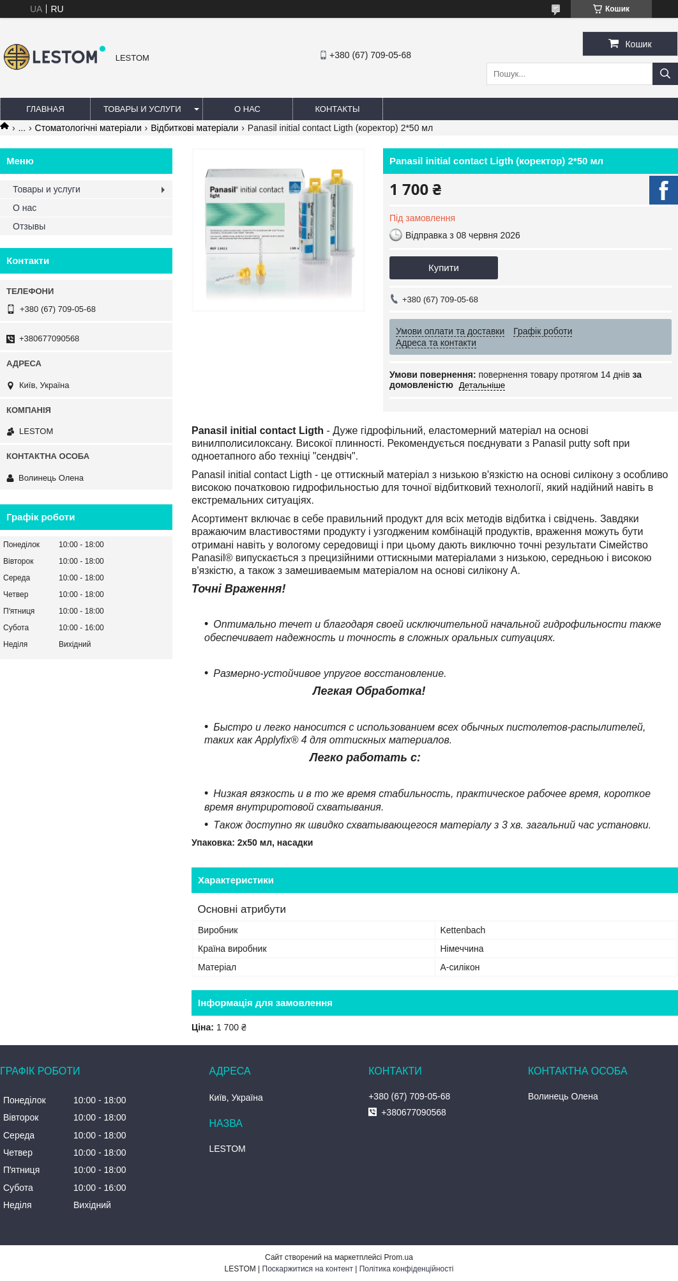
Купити (443, 267)
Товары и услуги (142, 109)
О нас (247, 109)
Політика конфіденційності (406, 1268)
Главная (45, 109)
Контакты (337, 109)
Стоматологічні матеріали (88, 128)
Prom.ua (398, 1257)
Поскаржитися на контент (307, 1268)
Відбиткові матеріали (194, 128)
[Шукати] (665, 74)
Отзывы (29, 226)
